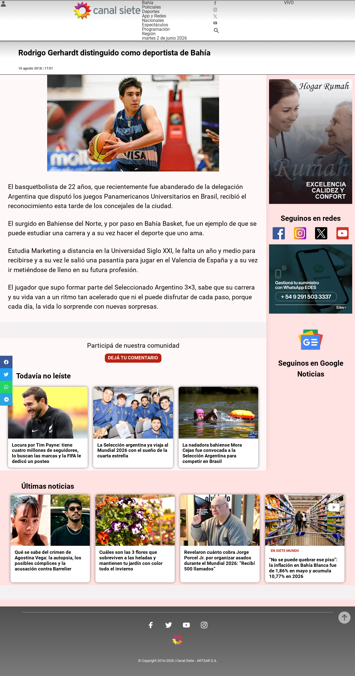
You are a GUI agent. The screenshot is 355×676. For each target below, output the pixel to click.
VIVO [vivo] (289, 2)
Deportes (150, 11)
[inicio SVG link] (177, 640)
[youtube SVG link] (216, 24)
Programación (156, 29)
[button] (6, 362)
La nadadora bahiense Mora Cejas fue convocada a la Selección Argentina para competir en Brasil (212, 453)
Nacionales (153, 20)
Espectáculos (155, 24)
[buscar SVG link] (216, 31)
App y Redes (154, 16)
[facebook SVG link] (216, 4)
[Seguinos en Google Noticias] (310, 339)
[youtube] (342, 233)
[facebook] (278, 233)
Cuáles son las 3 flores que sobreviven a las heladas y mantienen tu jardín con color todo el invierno (131, 561)
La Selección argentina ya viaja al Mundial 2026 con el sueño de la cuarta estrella (132, 450)
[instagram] (300, 233)
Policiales (151, 7)
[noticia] (48, 413)
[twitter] (321, 233)
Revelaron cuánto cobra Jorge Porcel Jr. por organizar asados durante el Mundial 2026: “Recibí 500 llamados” (219, 561)
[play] (334, 507)
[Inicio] (106, 11)
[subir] (344, 617)
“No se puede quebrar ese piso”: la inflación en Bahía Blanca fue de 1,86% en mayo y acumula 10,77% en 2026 (303, 568)
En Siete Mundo (285, 551)
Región (149, 33)
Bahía (147, 2)
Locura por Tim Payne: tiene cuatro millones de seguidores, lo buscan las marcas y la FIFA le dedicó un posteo (46, 453)
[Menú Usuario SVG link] (3, 5)
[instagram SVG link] (216, 10)
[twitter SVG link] (216, 17)
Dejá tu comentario (133, 357)
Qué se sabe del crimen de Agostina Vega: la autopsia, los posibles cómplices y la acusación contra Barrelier (48, 561)
